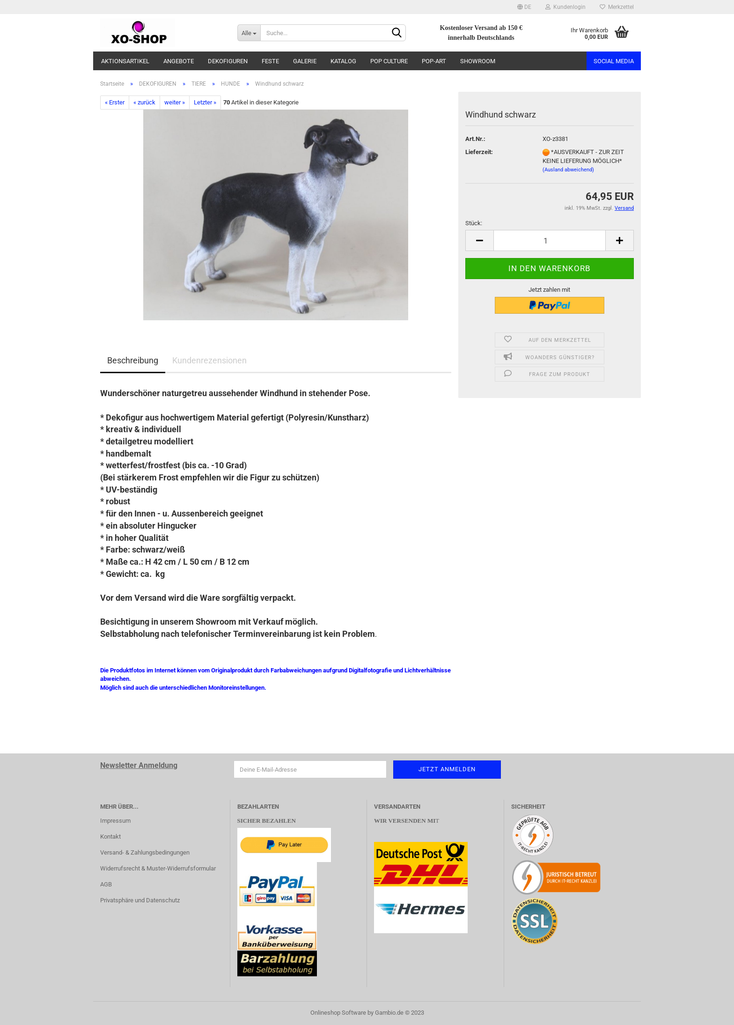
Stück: (473, 223)
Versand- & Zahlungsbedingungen (145, 852)
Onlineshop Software (338, 1012)
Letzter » (205, 102)
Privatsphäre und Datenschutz (140, 900)
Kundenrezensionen (209, 360)
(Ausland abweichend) (568, 170)
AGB (106, 884)
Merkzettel (617, 7)
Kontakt (110, 836)
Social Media (614, 61)
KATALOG (343, 61)
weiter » (174, 102)
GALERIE (304, 61)
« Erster (115, 102)
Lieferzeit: (479, 151)
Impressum (115, 820)
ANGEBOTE (178, 61)
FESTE (270, 61)
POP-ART (434, 61)
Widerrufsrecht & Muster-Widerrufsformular (158, 868)
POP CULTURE (389, 61)
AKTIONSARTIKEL (125, 61)
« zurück (144, 102)
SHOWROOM (477, 61)
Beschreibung (132, 360)
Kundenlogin (565, 7)
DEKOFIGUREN (228, 61)
